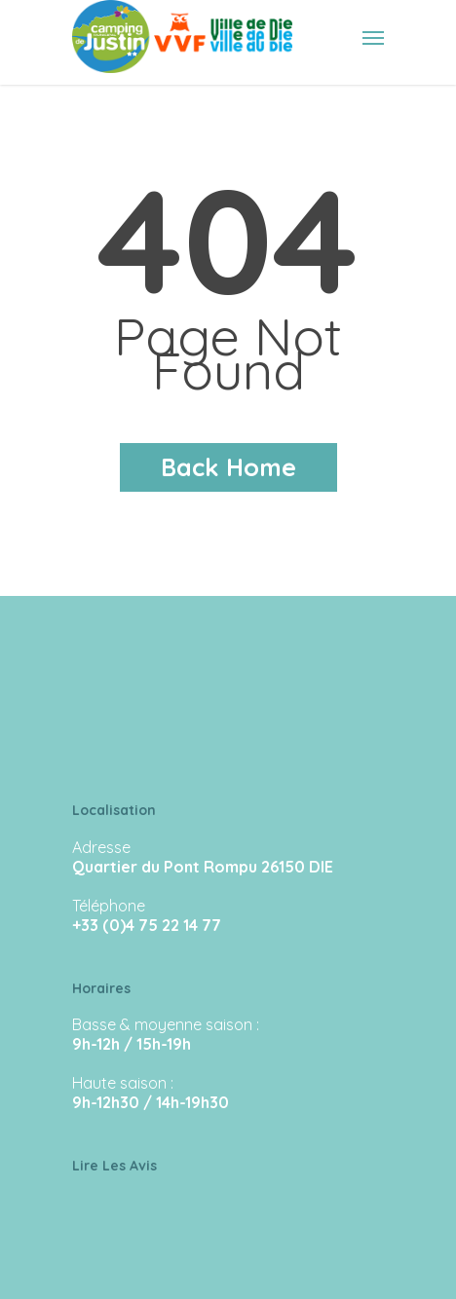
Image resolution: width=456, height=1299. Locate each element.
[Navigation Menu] (373, 37)
